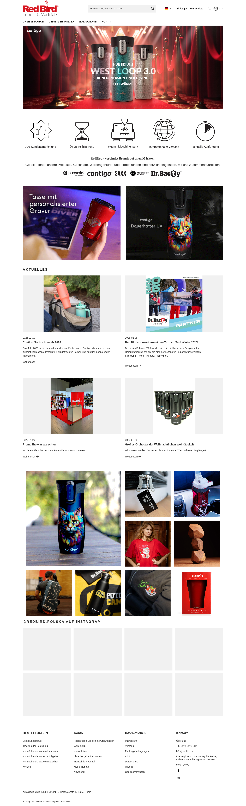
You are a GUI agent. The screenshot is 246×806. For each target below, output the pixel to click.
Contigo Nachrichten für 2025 (42, 342)
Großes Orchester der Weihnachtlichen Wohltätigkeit (159, 444)
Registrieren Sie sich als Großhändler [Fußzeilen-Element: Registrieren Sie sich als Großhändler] (94, 740)
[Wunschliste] (197, 9)
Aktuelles (35, 269)
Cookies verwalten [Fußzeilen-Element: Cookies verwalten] (135, 771)
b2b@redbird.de (31, 792)
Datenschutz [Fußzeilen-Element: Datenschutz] (132, 761)
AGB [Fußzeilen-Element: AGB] (127, 756)
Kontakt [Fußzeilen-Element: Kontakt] (27, 766)
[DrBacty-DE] (72, 223)
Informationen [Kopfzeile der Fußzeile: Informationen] (135, 733)
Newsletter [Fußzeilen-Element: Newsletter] (79, 771)
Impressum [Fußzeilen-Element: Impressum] (131, 740)
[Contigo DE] (174, 223)
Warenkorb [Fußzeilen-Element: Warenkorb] (80, 746)
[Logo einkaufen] (41, 9)
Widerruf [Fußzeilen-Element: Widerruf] (129, 766)
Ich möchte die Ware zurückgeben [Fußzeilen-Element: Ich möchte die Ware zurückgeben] (41, 756)
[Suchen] (152, 9)
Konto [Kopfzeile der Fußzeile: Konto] (78, 733)
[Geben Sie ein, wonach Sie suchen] (122, 9)
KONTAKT (108, 21)
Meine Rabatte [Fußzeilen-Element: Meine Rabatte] (81, 766)
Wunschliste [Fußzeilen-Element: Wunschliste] (80, 751)
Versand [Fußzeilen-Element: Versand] (129, 746)
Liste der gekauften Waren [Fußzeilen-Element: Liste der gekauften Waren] (88, 756)
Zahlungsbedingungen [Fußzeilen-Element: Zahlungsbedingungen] (137, 751)
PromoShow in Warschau (39, 444)
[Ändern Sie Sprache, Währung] (168, 8)
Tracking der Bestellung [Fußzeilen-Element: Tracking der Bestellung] (35, 746)
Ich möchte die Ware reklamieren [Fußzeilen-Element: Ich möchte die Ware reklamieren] (40, 751)
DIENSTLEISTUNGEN (61, 21)
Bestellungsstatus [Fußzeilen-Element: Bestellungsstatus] (32, 740)
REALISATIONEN (88, 21)
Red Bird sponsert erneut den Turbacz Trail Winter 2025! (161, 342)
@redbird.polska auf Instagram (62, 621)
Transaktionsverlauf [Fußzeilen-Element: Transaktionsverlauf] (84, 761)
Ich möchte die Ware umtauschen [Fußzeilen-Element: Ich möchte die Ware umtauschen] (40, 761)
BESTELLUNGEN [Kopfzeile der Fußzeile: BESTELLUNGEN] (35, 733)
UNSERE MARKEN (34, 21)
